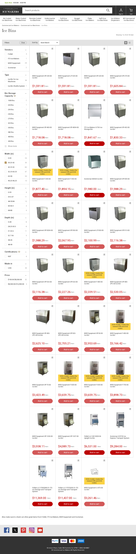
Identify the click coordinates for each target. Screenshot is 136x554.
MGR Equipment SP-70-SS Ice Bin (41, 386)
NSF (9, 256)
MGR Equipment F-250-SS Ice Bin (41, 180)
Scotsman (12, 68)
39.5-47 (11, 197)
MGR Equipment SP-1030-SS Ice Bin (42, 437)
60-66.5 (11, 206)
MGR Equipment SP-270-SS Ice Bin (119, 77)
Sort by (35, 42)
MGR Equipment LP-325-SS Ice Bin (67, 77)
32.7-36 (11, 235)
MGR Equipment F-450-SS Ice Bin (119, 334)
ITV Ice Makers (13, 59)
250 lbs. (11, 114)
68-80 (10, 210)
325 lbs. (11, 123)
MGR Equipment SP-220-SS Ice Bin (94, 77)
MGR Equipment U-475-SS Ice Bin (93, 489)
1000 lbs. (11, 100)
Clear (23, 43)
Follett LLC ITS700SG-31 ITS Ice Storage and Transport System (68, 489)
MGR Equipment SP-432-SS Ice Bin (119, 128)
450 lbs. (11, 141)
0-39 (9, 192)
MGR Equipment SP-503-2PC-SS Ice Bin (67, 334)
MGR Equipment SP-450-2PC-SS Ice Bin (41, 334)
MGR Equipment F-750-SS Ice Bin (119, 386)
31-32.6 (11, 231)
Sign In (121, 12)
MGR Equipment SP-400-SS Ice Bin (42, 128)
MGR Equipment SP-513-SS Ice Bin (119, 231)
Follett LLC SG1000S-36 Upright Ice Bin (92, 437)
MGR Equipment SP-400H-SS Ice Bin (68, 128)
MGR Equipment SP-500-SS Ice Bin (119, 180)
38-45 (10, 240)
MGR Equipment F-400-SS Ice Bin (93, 283)
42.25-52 (11, 167)
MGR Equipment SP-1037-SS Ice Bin (68, 437)
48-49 (10, 245)
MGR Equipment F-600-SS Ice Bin (67, 386)
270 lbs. (11, 119)
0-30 (9, 158)
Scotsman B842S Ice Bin (93, 179)
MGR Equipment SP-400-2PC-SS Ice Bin (119, 283)
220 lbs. (11, 105)
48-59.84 (11, 201)
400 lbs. (11, 137)
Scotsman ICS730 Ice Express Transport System (119, 437)
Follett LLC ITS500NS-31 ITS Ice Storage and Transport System (42, 489)
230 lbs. (11, 110)
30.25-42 (11, 163)
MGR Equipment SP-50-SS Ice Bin (93, 334)
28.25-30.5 (12, 226)
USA (9, 268)
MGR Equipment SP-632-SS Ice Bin (68, 283)
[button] (15, 2)
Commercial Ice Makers (10, 25)
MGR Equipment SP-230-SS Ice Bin (42, 77)
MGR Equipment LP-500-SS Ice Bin (93, 231)
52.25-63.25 (12, 172)
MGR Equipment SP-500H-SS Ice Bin (42, 231)
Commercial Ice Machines (30, 25)
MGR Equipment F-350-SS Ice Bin (67, 180)
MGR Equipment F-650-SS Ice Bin (93, 386)
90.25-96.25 (12, 181)
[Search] (67, 10)
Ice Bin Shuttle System (16, 86)
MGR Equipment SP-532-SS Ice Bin (42, 283)
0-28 (9, 222)
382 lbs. (11, 132)
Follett (10, 54)
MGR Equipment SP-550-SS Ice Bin (68, 231)
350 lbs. (11, 128)
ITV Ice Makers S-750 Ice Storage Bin (93, 128)
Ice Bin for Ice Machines (13, 80)
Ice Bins (44, 25)
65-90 (10, 176)
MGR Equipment (14, 63)
